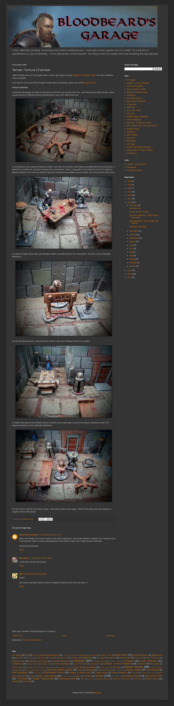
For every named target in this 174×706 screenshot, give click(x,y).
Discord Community (153, 658)
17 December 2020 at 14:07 (50, 535)
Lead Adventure (105, 667)
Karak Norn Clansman (28, 535)
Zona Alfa (130, 114)
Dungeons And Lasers (38, 661)
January (132, 266)
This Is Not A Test (134, 110)
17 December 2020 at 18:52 (41, 558)
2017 (129, 277)
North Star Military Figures (59, 670)
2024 (129, 188)
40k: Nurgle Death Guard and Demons (142, 126)
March (132, 259)
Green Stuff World (80, 664)
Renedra (135, 673)
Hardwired (141, 664)
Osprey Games (133, 670)
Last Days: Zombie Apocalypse (139, 123)
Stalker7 (77, 676)
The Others (115, 676)
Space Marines (67, 676)
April (131, 256)
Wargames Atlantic (102, 679)
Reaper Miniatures (119, 673)
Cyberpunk (87, 657)
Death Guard (125, 658)
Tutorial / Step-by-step (43, 678)
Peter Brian (24, 558)
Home (64, 636)
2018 (129, 274)
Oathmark (131, 107)
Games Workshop (148, 661)
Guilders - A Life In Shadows (138, 83)
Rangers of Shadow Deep (84, 75)
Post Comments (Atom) (32, 640)
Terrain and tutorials (134, 86)
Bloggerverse (156, 655)
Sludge (32, 676)
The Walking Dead (134, 98)
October (132, 235)
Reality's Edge (101, 673)
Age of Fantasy (67, 655)
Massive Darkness (156, 667)
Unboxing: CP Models (137, 227)
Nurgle (80, 670)
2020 (129, 202)
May (131, 252)
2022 (129, 195)
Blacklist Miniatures (140, 655)
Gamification (132, 153)
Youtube (15, 681)
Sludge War (131, 104)
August (132, 241)
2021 (129, 199)
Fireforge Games (99, 661)
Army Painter (93, 655)
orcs (122, 670)
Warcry (90, 679)
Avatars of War (106, 655)
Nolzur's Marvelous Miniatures (35, 670)
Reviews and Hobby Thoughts (139, 147)
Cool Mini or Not (62, 658)
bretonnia (30, 658)
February (133, 263)
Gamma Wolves (32, 664)
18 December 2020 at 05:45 (35, 574)
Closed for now (135, 208)
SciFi (24, 676)
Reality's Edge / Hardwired (137, 117)
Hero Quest (154, 664)
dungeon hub (89, 83)
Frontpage (131, 80)
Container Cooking (134, 170)
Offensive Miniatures (105, 670)
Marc (21, 574)
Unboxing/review (67, 678)
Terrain (99, 675)
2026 (129, 181)
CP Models (75, 658)
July (131, 245)
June (131, 249)
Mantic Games (134, 666)
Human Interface (18, 667)
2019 (129, 271)
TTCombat (22, 678)
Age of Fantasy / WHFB (136, 89)
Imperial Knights (44, 667)
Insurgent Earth (63, 667)
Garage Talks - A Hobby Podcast (140, 150)
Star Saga (131, 144)
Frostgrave (131, 95)
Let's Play (116, 667)
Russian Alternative (147, 673)
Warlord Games (151, 679)
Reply (21, 550)
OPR (116, 670)
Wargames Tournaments (121, 679)
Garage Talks (46, 664)
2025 (129, 185)
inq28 (54, 667)
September (134, 238)
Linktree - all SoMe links (136, 164)
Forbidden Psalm (114, 661)
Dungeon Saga (133, 129)
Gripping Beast (95, 664)
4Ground (35, 655)
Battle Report (121, 655)
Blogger (98, 693)
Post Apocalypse (20, 672)
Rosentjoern (131, 167)
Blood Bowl (131, 141)
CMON (50, 658)
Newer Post (17, 636)
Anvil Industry (80, 655)
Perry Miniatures (152, 670)
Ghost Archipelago (134, 120)
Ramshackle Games (54, 672)
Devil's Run (138, 658)
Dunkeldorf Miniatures (60, 661)
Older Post (110, 636)
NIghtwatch (18, 670)
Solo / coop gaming (47, 676)
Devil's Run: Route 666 (136, 101)
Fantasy (79, 660)
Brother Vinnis (40, 658)
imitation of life (31, 667)
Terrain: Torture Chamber (139, 212)
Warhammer (137, 679)
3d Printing (16, 655)
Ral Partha (37, 673)
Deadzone (131, 132)
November (133, 231)
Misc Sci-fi (131, 138)
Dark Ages (101, 658)
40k (26, 655)
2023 (129, 192)
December (133, 205)
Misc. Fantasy (132, 135)
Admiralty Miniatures (50, 655)
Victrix (82, 679)
